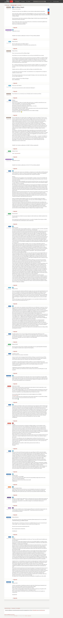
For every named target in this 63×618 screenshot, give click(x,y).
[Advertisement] (27, 603)
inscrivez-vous (42, 610)
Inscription (18, 608)
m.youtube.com (15, 395)
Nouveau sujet (13, 5)
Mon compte (56, 1)
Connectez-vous (35, 610)
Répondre (15, 27)
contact (28, 1)
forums (17, 1)
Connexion (19, 5)
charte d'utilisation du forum (9, 614)
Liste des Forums (8, 608)
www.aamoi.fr (17, 153)
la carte (23, 1)
